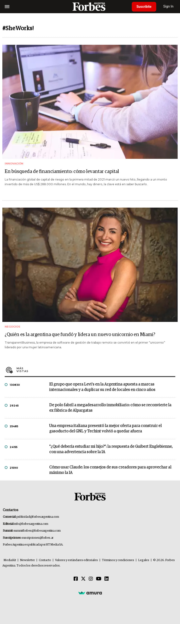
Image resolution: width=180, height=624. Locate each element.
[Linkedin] (106, 579)
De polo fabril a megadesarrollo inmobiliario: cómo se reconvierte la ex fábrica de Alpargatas (110, 408)
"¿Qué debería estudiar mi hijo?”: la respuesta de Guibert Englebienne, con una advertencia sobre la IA (111, 449)
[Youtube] (98, 579)
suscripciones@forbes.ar (37, 537)
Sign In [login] (168, 6)
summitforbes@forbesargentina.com (37, 530)
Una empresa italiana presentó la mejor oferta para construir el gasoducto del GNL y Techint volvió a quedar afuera (105, 428)
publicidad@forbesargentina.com (37, 516)
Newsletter (27, 560)
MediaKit (10, 560)
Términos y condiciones (118, 560)
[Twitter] (83, 579)
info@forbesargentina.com (31, 523)
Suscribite (144, 6)
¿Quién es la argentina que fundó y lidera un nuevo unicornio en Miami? (80, 334)
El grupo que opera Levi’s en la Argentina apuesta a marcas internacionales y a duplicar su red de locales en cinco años (102, 387)
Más (95, 370)
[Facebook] (76, 579)
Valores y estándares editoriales (76, 560)
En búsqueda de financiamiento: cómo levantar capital (62, 171)
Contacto (45, 560)
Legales (143, 560)
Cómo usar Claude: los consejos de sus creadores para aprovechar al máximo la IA (110, 470)
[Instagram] (91, 579)
